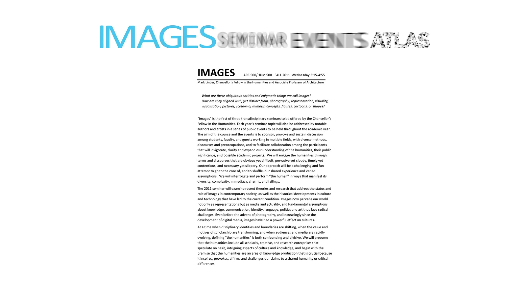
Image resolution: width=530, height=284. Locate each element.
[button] (263, 166)
